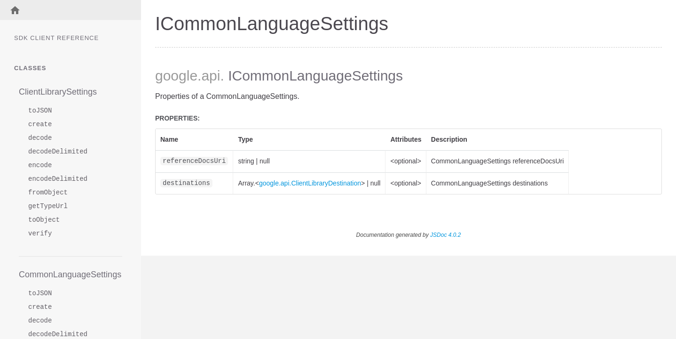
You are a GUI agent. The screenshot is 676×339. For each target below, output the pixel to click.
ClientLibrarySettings (58, 92)
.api (208, 75)
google (176, 75)
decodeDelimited (57, 151)
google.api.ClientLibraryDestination (310, 183)
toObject (44, 220)
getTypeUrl (48, 206)
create (40, 124)
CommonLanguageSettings (70, 274)
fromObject (48, 192)
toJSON (40, 110)
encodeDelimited (57, 179)
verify (40, 233)
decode (40, 138)
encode (40, 165)
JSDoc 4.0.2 (445, 235)
